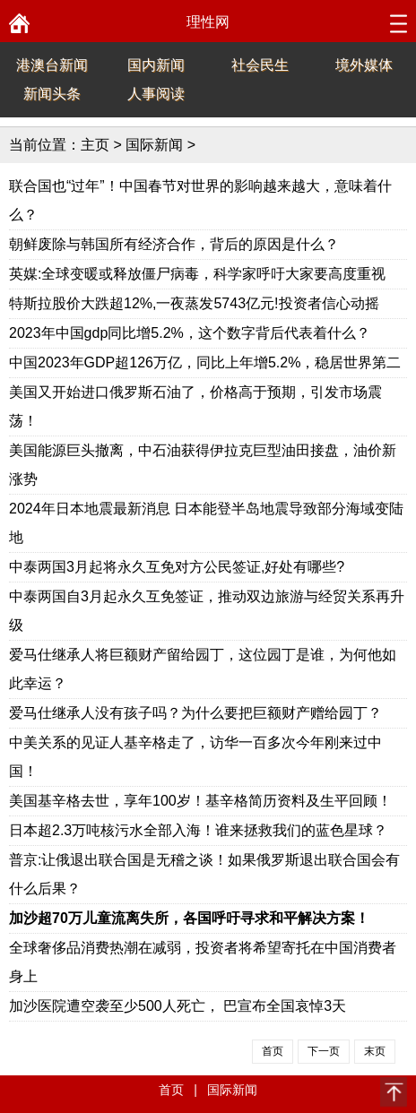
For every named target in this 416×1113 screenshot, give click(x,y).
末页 (375, 1051)
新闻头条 (52, 93)
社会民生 (260, 65)
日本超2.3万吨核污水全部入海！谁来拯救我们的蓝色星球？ (198, 830)
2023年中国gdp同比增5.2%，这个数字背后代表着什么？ (189, 333)
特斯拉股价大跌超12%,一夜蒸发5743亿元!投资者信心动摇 (194, 303)
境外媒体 (364, 65)
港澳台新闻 (52, 65)
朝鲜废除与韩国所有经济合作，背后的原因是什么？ (174, 244)
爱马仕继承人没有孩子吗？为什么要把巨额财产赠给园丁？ (195, 712)
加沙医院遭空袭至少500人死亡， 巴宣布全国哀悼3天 (177, 1006)
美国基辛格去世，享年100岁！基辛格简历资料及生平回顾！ (200, 800)
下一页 (324, 1051)
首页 (171, 1090)
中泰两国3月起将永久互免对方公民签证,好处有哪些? (176, 566)
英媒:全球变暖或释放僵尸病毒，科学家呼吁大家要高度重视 (197, 273)
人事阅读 (156, 93)
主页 (95, 144)
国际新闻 (154, 144)
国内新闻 (156, 65)
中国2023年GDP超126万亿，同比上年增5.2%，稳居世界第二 (205, 362)
